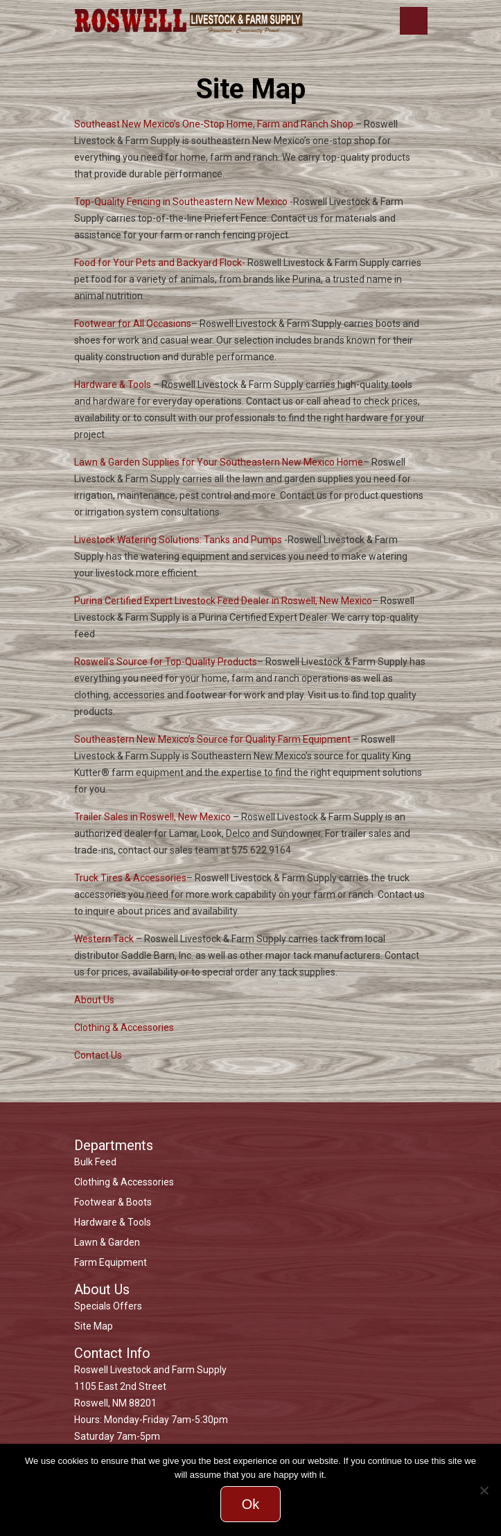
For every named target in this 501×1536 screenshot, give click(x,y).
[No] (484, 1490)
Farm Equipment (110, 1262)
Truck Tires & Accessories (130, 877)
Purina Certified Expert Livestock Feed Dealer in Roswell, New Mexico (223, 600)
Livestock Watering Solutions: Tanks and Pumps (178, 539)
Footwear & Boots (113, 1202)
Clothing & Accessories (124, 1027)
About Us (94, 999)
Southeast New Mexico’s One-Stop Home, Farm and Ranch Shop (213, 124)
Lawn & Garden (107, 1242)
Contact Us (98, 1055)
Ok (251, 1504)
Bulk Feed (95, 1161)
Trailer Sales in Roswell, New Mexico (152, 816)
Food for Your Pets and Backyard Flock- (159, 262)
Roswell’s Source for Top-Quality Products (165, 661)
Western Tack (104, 938)
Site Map (93, 1326)
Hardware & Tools (112, 384)
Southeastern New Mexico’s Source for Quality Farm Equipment (212, 739)
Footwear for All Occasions (132, 323)
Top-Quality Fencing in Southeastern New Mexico (181, 201)
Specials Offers (108, 1306)
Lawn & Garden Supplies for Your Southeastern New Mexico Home (218, 462)
